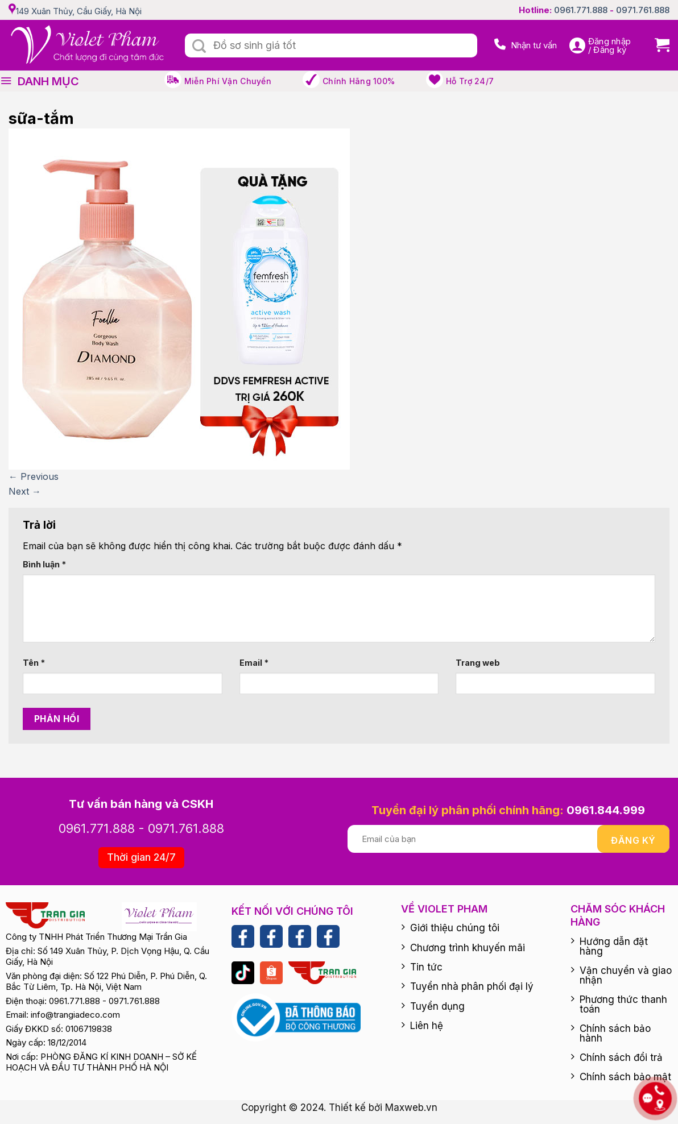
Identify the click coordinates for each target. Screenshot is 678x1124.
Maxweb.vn (411, 1107)
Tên (34, 662)
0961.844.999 (606, 810)
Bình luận (44, 564)
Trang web (478, 662)
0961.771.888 (580, 10)
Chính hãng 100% (359, 81)
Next (25, 491)
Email (253, 662)
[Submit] (199, 46)
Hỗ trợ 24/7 (470, 81)
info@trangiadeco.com (75, 1014)
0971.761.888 (642, 10)
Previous (34, 476)
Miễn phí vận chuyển (227, 81)
